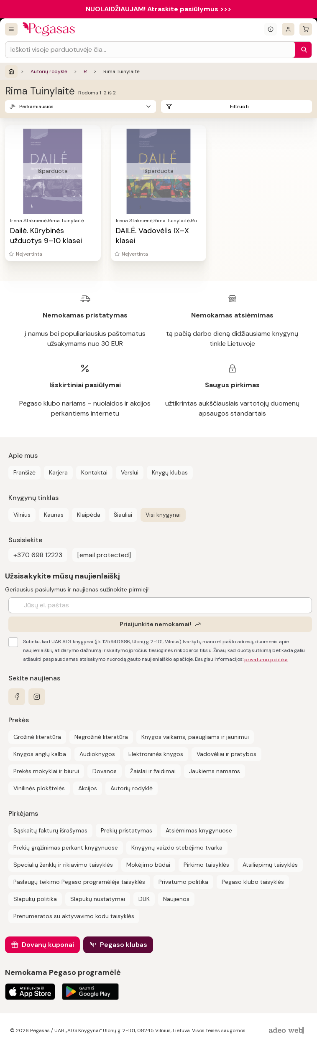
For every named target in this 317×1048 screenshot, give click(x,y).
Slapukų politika (35, 899)
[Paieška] (302, 49)
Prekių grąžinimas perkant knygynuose (65, 847)
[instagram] (36, 696)
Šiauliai (123, 514)
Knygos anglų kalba (39, 754)
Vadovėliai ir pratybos (226, 754)
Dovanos (104, 771)
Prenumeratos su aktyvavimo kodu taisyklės (73, 916)
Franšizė (24, 472)
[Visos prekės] (11, 29)
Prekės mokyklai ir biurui (46, 771)
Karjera (58, 472)
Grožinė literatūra (37, 737)
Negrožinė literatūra (101, 737)
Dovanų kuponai (48, 944)
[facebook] (16, 696)
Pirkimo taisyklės (206, 864)
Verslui (129, 472)
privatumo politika (266, 659)
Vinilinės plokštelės (39, 788)
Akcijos (87, 788)
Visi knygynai (163, 514)
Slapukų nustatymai (97, 899)
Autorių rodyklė (49, 71)
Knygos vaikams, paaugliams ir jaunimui (195, 737)
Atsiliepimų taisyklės (270, 864)
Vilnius (22, 514)
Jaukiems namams (214, 771)
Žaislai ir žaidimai (153, 771)
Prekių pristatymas (126, 830)
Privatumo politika (183, 882)
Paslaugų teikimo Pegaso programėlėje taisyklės (79, 882)
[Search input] (150, 49)
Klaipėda (88, 514)
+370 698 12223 (37, 555)
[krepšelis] (305, 29)
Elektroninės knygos (155, 754)
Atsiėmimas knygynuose (199, 830)
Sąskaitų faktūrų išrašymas (50, 830)
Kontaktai (94, 472)
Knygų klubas (170, 472)
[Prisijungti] (288, 29)
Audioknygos (97, 754)
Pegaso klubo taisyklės (253, 882)
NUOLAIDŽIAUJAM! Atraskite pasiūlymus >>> (158, 9)
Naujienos (176, 899)
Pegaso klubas (123, 944)
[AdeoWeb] (287, 1031)
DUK (144, 899)
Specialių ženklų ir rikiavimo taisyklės (63, 864)
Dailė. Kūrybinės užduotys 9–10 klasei (46, 236)
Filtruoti (239, 106)
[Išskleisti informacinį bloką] (270, 29)
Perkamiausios (36, 106)
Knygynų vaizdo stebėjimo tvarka (176, 847)
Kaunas (54, 514)
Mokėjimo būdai (148, 864)
